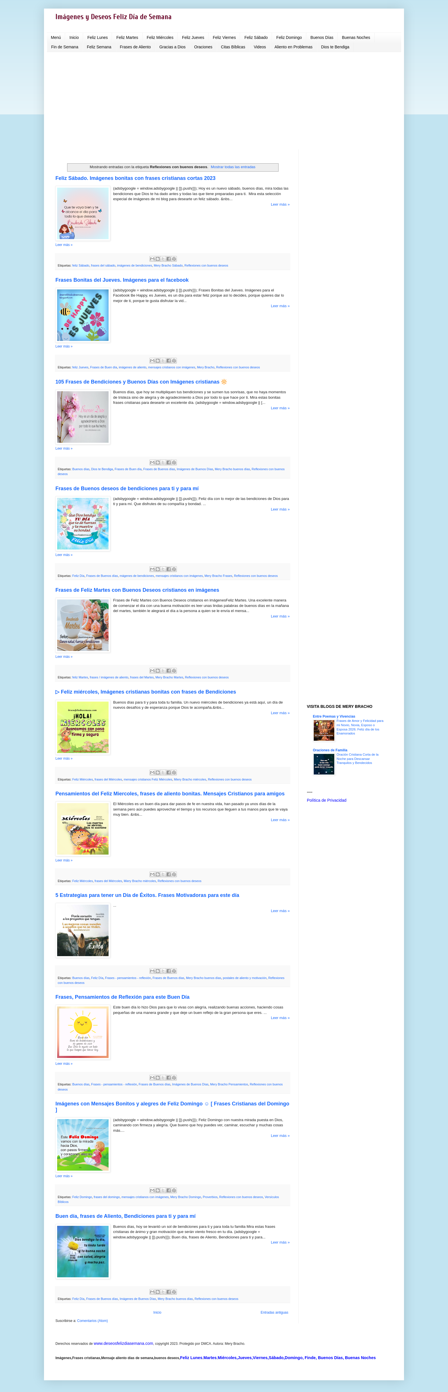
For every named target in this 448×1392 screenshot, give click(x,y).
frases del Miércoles (108, 779)
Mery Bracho (205, 367)
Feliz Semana (99, 47)
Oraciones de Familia (330, 750)
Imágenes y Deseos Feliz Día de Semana (113, 17)
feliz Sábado (80, 265)
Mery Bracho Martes (169, 677)
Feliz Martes (127, 37)
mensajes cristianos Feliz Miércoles (148, 779)
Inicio (74, 37)
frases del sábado (103, 265)
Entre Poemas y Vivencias (334, 716)
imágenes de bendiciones (134, 265)
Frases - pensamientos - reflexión (128, 978)
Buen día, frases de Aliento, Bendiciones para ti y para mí (125, 1216)
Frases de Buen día (103, 367)
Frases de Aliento (135, 47)
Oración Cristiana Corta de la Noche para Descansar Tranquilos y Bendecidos (358, 759)
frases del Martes (142, 677)
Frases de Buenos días (159, 469)
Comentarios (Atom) (92, 1321)
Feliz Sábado (256, 37)
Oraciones (203, 47)
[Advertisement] (224, 101)
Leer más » (280, 204)
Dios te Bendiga (335, 47)
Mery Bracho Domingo (185, 1197)
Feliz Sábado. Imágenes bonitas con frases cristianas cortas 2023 (135, 178)
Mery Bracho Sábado (168, 265)
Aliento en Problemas (294, 47)
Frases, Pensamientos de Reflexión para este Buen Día (122, 997)
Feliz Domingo (289, 37)
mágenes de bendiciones (137, 575)
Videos (260, 47)
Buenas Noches (356, 37)
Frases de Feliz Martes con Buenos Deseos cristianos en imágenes (137, 590)
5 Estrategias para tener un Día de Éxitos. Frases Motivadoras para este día (147, 895)
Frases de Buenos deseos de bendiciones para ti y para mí (127, 488)
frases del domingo (107, 1197)
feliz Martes (80, 677)
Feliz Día (78, 575)
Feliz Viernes (224, 37)
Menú (56, 37)
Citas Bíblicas (233, 47)
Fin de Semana (64, 47)
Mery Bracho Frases (218, 575)
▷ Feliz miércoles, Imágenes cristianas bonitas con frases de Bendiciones (145, 692)
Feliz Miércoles (160, 37)
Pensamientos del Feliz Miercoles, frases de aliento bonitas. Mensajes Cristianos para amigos (170, 794)
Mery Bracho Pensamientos (229, 1084)
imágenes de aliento (133, 367)
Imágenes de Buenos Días (195, 469)
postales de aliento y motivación (245, 978)
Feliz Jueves (193, 37)
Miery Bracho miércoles (190, 779)
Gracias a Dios (172, 47)
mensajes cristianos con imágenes (171, 367)
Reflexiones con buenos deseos (206, 265)
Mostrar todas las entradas (233, 167)
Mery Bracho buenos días (232, 469)
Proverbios (210, 1197)
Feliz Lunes (97, 37)
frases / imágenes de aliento (109, 677)
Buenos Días (322, 37)
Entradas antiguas (274, 1312)
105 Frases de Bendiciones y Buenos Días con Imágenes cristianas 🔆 (141, 382)
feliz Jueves (80, 367)
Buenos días (80, 469)
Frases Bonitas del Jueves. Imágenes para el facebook (122, 280)
